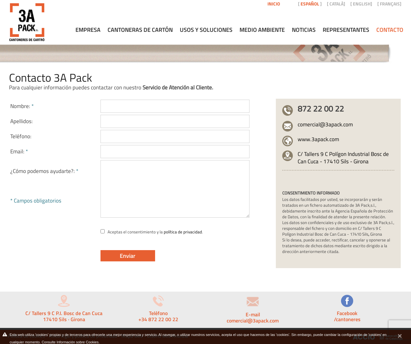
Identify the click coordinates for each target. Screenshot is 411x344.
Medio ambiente (262, 30)
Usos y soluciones (206, 30)
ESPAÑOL (310, 3)
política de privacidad (183, 232)
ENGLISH (362, 3)
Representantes (346, 30)
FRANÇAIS (390, 3)
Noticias (304, 30)
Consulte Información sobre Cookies (70, 342)
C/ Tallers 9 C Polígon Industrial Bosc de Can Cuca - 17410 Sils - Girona (343, 158)
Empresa (88, 30)
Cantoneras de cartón (140, 30)
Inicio (273, 3)
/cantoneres (347, 319)
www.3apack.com (318, 139)
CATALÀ (336, 3)
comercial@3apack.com (325, 124)
